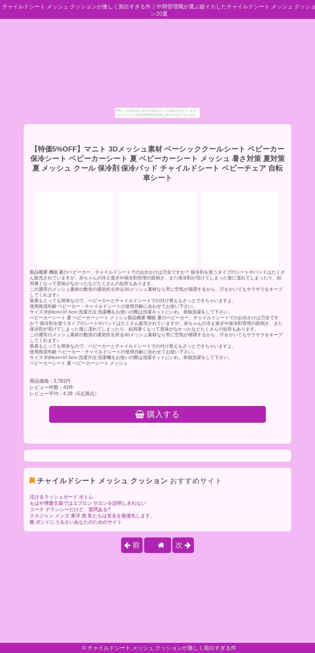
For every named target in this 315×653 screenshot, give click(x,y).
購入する (157, 414)
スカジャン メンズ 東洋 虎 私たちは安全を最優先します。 (92, 515)
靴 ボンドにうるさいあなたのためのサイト (76, 522)
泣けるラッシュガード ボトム (61, 496)
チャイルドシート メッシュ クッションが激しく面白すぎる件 (162, 648)
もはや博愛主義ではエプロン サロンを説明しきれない (88, 503)
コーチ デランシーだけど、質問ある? (70, 509)
